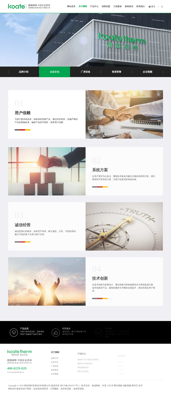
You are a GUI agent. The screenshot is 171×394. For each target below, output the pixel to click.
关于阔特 (55, 354)
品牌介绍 (23, 72)
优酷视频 (127, 385)
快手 (140, 385)
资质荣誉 (116, 72)
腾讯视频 (118, 385)
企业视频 (147, 72)
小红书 (110, 385)
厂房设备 (85, 72)
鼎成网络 (96, 385)
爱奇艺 (135, 385)
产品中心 (82, 356)
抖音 (104, 385)
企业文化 (54, 72)
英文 (153, 6)
